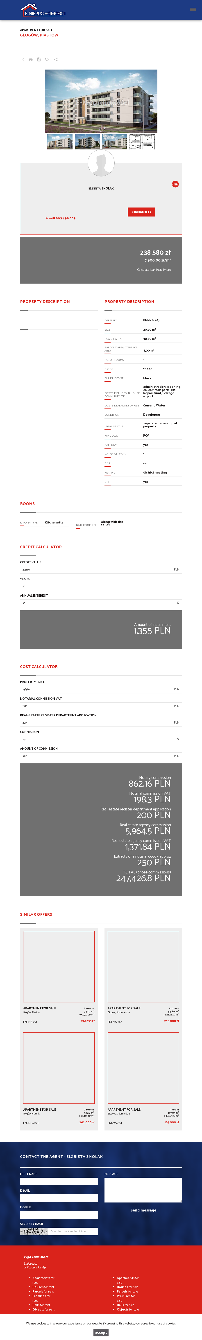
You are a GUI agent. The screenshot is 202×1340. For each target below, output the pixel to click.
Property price (32, 682)
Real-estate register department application (58, 715)
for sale (128, 1280)
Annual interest (34, 596)
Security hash (31, 1224)
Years (25, 579)
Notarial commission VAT (41, 699)
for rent (43, 1280)
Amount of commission (39, 749)
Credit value (30, 562)
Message (111, 1174)
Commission (29, 732)
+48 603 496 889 (60, 218)
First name (28, 1174)
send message (141, 212)
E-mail (25, 1191)
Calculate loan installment (154, 270)
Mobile (25, 1207)
